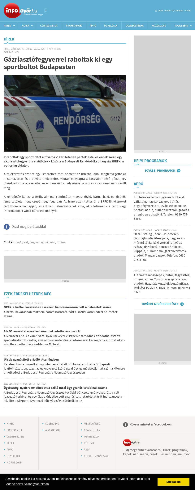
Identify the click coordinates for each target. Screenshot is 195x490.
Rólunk (89, 443)
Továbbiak (181, 26)
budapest (21, 242)
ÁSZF (87, 450)
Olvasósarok (135, 26)
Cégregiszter (49, 26)
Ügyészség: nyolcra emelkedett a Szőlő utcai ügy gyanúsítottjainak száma (55, 388)
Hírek (7, 26)
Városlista (45, 10)
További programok (160, 170)
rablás (61, 242)
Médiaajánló (92, 424)
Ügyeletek (110, 26)
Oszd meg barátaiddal (28, 226)
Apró (93, 26)
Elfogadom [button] (174, 481)
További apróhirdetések (159, 304)
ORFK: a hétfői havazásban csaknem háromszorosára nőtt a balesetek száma (57, 307)
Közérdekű (159, 26)
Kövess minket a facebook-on (150, 424)
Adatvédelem (92, 430)
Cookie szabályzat (96, 456)
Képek (25, 26)
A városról (52, 430)
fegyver (35, 242)
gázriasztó (48, 242)
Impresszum (91, 437)
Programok (74, 26)
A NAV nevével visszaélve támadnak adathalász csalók (42, 331)
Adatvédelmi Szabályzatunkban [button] (27, 484)
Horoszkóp (14, 463)
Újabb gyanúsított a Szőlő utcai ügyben (31, 359)
